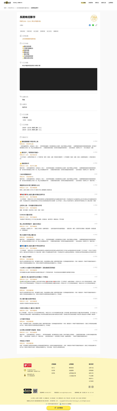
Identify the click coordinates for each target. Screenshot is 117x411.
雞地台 (97, 2)
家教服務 (91, 370)
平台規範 (91, 376)
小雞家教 (90, 2)
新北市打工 (11, 8)
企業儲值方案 (72, 373)
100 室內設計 (52, 398)
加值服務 (71, 370)
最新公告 (103, 2)
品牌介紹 (91, 368)
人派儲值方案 (72, 376)
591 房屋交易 (46, 398)
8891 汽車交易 (67, 398)
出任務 (37, 398)
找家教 (53, 373)
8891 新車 (73, 398)
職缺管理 (71, 368)
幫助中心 (91, 378)
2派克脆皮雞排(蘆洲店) (22, 8)
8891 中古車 (78, 398)
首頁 (5, 8)
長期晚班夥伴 (34, 8)
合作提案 (91, 381)
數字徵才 (84, 398)
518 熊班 (33, 398)
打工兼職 (83, 2)
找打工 (53, 368)
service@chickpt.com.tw (65, 392)
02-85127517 (48, 392)
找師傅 (40, 398)
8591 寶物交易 (59, 398)
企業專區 (111, 2)
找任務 (53, 370)
